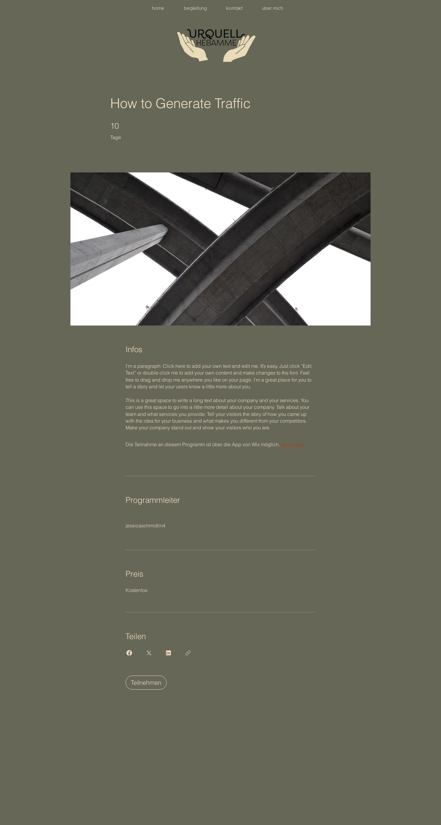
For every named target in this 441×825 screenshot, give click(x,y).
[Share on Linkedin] (168, 653)
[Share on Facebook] (129, 653)
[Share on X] (149, 653)
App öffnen (293, 444)
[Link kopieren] (188, 653)
